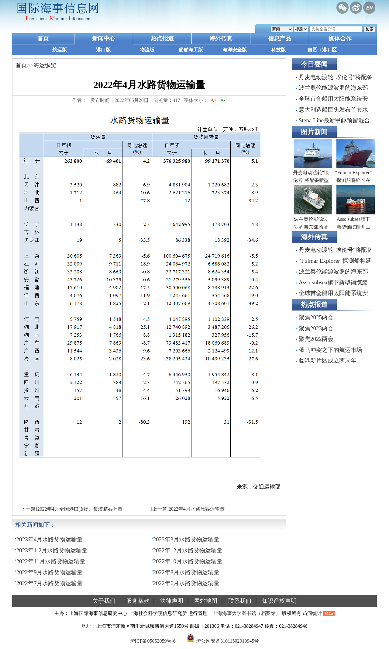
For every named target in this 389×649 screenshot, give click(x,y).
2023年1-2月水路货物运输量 (52, 550)
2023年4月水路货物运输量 (49, 539)
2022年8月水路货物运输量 (186, 572)
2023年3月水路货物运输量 (186, 539)
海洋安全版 (234, 49)
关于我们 (103, 601)
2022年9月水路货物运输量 (49, 572)
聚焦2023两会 (316, 328)
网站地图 (205, 601)
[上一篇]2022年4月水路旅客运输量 (188, 509)
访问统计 (312, 613)
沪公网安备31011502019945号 (227, 641)
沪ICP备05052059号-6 (153, 641)
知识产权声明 (279, 601)
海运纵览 (45, 65)
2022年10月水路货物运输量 (188, 561)
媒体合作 (340, 38)
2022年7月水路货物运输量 (49, 583)
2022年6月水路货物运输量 (186, 583)
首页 (43, 38)
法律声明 (171, 601)
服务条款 (137, 601)
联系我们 (239, 601)
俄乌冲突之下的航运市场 (330, 350)
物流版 (147, 49)
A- (222, 100)
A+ (213, 100)
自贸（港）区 (322, 49)
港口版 (103, 49)
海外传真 (220, 38)
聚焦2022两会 (316, 339)
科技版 (278, 49)
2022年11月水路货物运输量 (51, 561)
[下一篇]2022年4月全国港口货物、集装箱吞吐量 (70, 509)
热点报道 (162, 38)
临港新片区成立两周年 (327, 360)
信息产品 (279, 38)
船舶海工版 (191, 49)
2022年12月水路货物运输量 (188, 550)
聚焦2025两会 (316, 317)
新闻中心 (103, 38)
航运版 (59, 49)
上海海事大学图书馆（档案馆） (246, 613)
